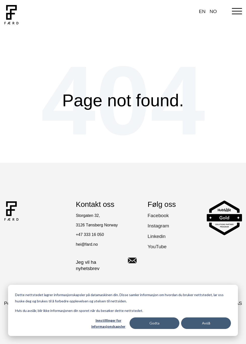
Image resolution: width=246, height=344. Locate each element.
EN (202, 11)
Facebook (158, 215)
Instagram (158, 225)
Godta (154, 323)
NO (213, 11)
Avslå (206, 323)
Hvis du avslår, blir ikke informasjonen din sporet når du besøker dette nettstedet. (79, 310)
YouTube (157, 246)
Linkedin (157, 236)
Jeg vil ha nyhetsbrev (109, 260)
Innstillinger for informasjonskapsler (108, 323)
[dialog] (123, 310)
